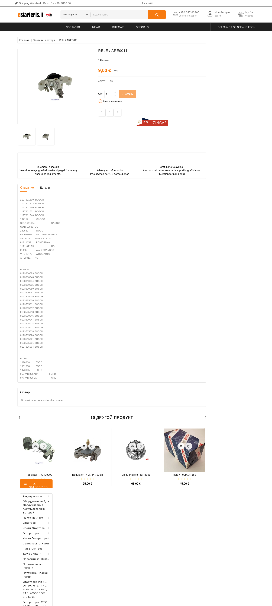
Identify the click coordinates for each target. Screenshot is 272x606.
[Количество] (157, 94)
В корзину (176, 94)
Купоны (82, 548)
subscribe (237, 573)
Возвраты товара (88, 524)
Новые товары (126, 520)
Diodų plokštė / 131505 (44, 269)
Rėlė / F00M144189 (232, 474)
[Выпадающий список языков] (148, 3)
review (152, 60)
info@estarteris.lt (33, 528)
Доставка (174, 514)
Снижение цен (126, 514)
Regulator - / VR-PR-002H (136, 474)
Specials (142, 27)
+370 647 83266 (32, 522)
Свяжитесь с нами (179, 557)
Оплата (173, 539)
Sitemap (118, 27)
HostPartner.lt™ (61, 601)
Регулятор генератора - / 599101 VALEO (39, 346)
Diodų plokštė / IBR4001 (184, 474)
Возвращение (177, 551)
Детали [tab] (93, 187)
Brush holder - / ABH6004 (44, 231)
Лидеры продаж (127, 527)
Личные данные (87, 517)
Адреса (82, 542)
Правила (174, 527)
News (96, 27)
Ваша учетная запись (90, 509)
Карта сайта (176, 564)
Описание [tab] (75, 187)
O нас (172, 533)
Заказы (82, 530)
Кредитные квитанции (90, 536)
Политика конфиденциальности (187, 520)
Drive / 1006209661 (46, 249)
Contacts (73, 27)
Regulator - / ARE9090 (87, 474)
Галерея (174, 545)
